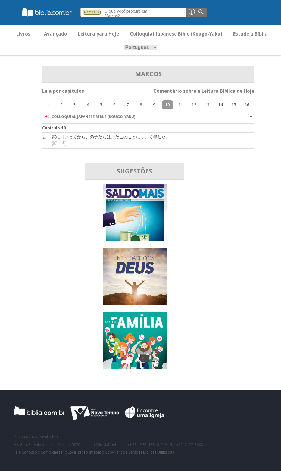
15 (233, 104)
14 (220, 104)
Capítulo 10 (54, 128)
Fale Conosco (25, 452)
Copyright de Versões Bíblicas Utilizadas (139, 452)
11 (180, 104)
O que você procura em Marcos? (126, 13)
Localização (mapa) (84, 452)
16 (247, 104)
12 (194, 104)
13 (207, 104)
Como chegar (52, 452)
